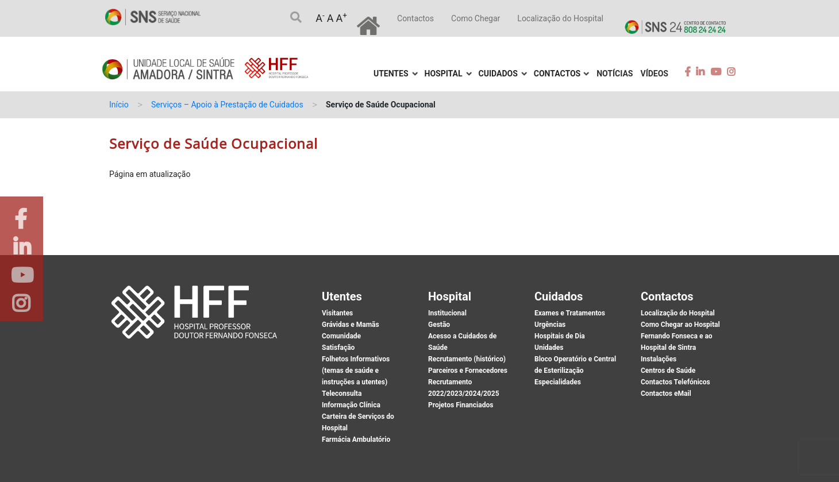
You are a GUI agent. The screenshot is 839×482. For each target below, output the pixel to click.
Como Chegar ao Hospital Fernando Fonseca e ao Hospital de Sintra (680, 336)
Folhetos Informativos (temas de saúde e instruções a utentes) (356, 370)
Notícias (614, 73)
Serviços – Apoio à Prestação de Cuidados (227, 104)
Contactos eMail (666, 394)
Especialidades (557, 382)
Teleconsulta (341, 394)
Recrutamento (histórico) (467, 359)
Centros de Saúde (668, 371)
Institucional (447, 313)
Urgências (549, 325)
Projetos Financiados (460, 405)
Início (119, 104)
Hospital (444, 73)
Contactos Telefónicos (675, 382)
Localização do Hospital (560, 18)
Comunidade (341, 336)
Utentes (391, 73)
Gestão (439, 325)
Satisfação (338, 348)
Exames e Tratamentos (569, 313)
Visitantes (337, 313)
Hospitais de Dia (559, 336)
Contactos (415, 18)
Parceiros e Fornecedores (467, 371)
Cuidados (498, 73)
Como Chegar (475, 18)
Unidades (548, 348)
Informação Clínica (351, 405)
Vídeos (655, 73)
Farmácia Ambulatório (356, 439)
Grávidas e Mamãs (350, 325)
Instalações (658, 359)
